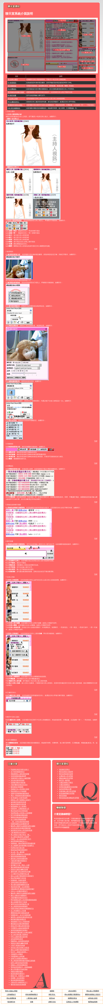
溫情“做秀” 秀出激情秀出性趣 (20, 872)
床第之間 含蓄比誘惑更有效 (20, 926)
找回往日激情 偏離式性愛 (19, 869)
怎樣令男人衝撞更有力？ (19, 982)
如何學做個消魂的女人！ (19, 841)
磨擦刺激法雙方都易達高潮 (20, 913)
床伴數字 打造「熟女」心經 (20, 865)
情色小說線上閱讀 (11, 991)
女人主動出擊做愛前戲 (18, 819)
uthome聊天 (72, 991)
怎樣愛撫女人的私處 (17, 956)
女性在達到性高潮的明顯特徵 (21, 828)
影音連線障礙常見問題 (66, 793)
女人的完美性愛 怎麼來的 (19, 934)
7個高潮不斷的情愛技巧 (19, 861)
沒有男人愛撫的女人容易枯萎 (21, 854)
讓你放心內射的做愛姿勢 (19, 858)
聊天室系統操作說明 (66, 774)
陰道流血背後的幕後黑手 (19, 850)
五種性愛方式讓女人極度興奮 (21, 778)
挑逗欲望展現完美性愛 (18, 804)
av (32, 991)
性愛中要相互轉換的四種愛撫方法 (22, 908)
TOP (95, 249)
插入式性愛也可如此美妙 (19, 969)
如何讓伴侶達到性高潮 (18, 802)
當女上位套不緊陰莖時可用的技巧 (22, 876)
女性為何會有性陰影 (17, 780)
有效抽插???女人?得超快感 (20, 921)
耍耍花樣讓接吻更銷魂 (18, 856)
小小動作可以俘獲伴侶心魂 (20, 874)
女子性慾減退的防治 (17, 772)
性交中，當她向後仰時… (19, 952)
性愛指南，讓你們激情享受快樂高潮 (23, 843)
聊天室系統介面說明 (66, 772)
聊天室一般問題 (64, 780)
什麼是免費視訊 (64, 785)
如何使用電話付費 (65, 789)
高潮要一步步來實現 (17, 978)
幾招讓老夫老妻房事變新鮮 (20, 924)
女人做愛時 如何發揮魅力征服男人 (22, 845)
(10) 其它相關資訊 (14, 108)
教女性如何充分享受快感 (19, 811)
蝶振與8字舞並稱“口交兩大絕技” (22, 932)
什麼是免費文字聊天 (66, 782)
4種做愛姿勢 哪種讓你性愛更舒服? (22, 889)
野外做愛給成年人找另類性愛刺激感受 (24, 900)
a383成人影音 (93, 998)
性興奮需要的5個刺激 (18, 782)
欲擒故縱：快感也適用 (18, 880)
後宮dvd (52, 998)
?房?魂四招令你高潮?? (18, 832)
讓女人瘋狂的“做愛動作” (19, 895)
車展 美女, (52, 994)
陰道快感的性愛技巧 (17, 974)
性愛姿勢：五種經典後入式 (20, 809)
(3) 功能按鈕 (12, 86)
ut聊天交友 (52, 1002)
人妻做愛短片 (11, 994)
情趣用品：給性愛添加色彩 (20, 941)
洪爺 (31, 1002)
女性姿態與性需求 (17, 939)
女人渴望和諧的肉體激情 (19, 906)
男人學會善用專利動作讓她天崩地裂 (23, 961)
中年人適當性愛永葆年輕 (19, 937)
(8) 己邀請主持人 (13, 102)
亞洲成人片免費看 (72, 1002)
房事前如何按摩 (16, 863)
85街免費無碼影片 (31, 994)
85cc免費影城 (11, 998)
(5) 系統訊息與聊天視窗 (16, 92)
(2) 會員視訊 (12, 83)
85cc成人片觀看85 (92, 991)
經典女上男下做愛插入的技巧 (21, 800)
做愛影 (52, 991)
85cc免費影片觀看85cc (72, 994)
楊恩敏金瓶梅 (92, 1002)
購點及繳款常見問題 (66, 778)
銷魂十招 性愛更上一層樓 (20, 976)
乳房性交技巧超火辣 (17, 848)
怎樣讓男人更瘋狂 (17, 954)
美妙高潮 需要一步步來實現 (20, 887)
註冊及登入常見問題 (66, 776)
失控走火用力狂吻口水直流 (20, 948)
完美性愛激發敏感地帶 (18, 776)
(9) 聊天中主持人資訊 (15, 105)
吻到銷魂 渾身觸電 (17, 787)
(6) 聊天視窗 (12, 95)
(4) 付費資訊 (12, 89)
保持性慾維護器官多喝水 (19, 930)
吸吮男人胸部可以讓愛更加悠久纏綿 (23, 826)
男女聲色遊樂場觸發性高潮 (20, 885)
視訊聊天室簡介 (64, 769)
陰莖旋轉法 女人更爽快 (18, 806)
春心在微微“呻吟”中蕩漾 (19, 902)
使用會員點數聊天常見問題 (68, 787)
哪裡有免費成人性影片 (92, 994)
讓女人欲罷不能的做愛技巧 (20, 950)
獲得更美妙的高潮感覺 (18, 984)
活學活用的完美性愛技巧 (19, 882)
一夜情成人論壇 (31, 998)
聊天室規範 (63, 795)
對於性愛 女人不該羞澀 (18, 791)
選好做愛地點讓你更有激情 (20, 867)
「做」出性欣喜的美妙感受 (20, 822)
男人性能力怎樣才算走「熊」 (21, 835)
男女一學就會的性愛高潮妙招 (21, 795)
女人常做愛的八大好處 (18, 911)
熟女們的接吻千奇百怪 (18, 878)
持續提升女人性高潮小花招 (20, 789)
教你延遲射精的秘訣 (17, 980)
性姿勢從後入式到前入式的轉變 (21, 813)
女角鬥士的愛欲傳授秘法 (19, 958)
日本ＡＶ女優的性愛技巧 (19, 891)
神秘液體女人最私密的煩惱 (20, 774)
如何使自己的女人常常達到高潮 (21, 830)
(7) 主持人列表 (13, 99)
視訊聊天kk (11, 1002)
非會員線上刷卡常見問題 (67, 791)
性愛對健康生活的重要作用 (20, 824)
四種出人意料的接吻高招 (19, 965)
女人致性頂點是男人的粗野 (20, 837)
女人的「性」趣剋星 (17, 852)
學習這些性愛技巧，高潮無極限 (21, 967)
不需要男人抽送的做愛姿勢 (20, 928)
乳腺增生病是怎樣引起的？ (20, 769)
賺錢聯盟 (66, 827)
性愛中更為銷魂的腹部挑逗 (20, 793)
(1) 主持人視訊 (13, 79)
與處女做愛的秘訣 (17, 971)
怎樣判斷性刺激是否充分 (19, 785)
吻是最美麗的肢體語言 (18, 919)
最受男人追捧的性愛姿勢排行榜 (21, 917)
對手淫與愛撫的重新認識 (19, 815)
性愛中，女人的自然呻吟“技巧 (21, 839)
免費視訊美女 (72, 998)
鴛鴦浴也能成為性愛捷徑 (19, 817)
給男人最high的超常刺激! (19, 963)
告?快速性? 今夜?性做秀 (19, 798)
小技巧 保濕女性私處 (18, 945)
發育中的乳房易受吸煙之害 (20, 904)
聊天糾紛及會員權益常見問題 (69, 798)
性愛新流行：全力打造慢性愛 (21, 915)
